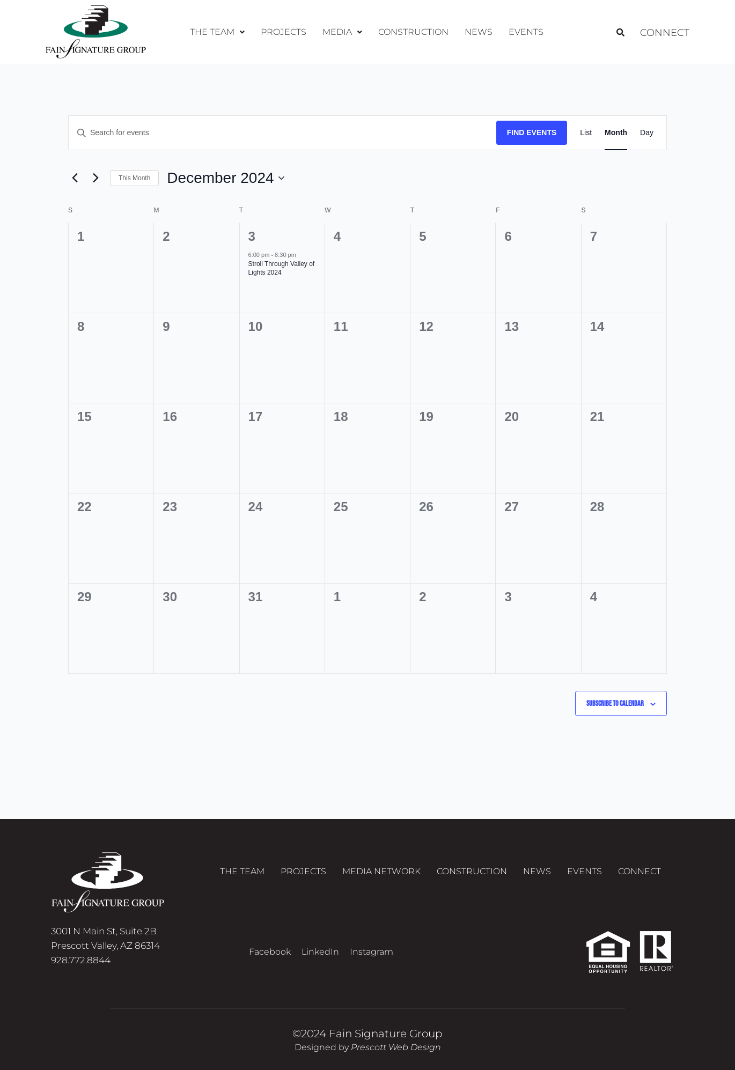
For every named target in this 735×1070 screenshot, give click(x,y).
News (479, 32)
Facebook (270, 952)
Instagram (371, 952)
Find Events (532, 132)
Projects (283, 32)
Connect (662, 32)
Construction (413, 32)
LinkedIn (320, 952)
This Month (134, 178)
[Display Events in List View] (586, 133)
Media (342, 32)
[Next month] (95, 178)
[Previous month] (74, 178)
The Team (217, 32)
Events (526, 32)
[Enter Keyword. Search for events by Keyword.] (282, 133)
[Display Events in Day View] (646, 133)
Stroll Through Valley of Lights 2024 (281, 268)
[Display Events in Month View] (616, 133)
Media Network (381, 871)
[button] (217, 32)
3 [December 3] (251, 236)
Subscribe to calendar (615, 703)
